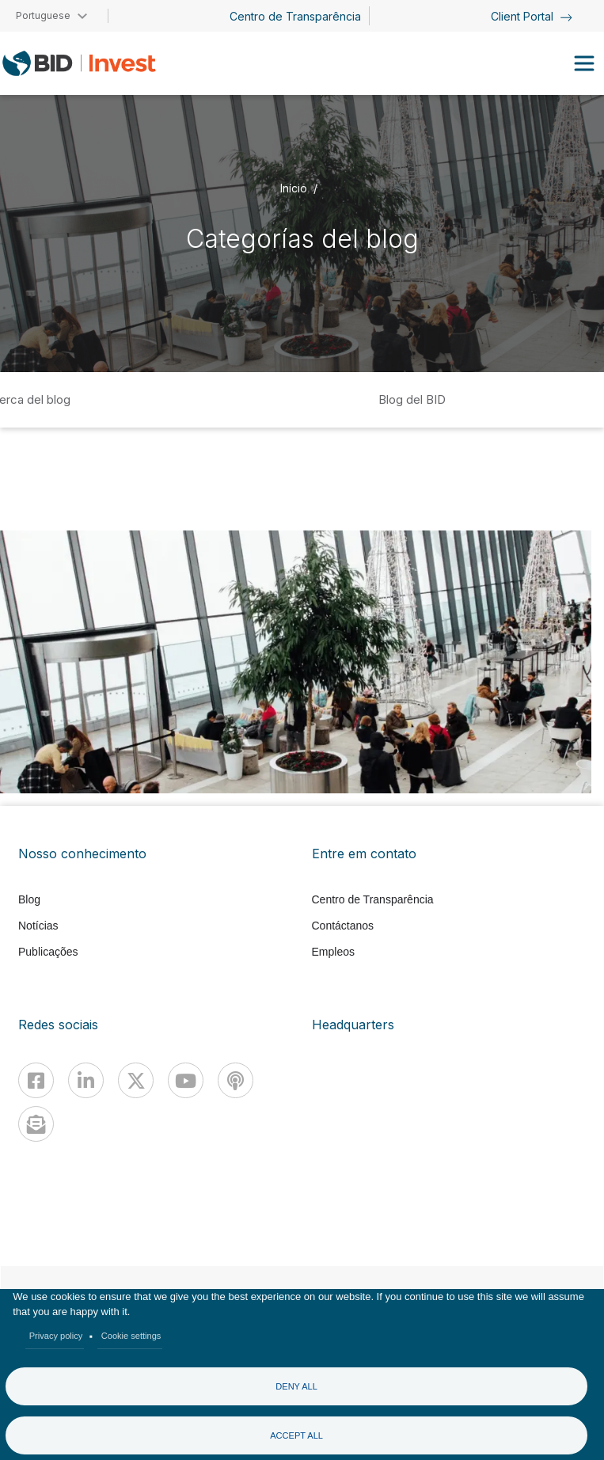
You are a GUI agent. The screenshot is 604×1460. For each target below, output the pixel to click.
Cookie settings (131, 1335)
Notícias (38, 925)
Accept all (296, 1435)
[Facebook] (36, 1080)
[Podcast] (235, 1080)
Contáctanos (343, 925)
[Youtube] (185, 1080)
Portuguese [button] (43, 15)
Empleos (333, 951)
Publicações (48, 951)
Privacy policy (56, 1335)
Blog (29, 899)
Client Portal (531, 16)
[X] (136, 1080)
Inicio (200, 399)
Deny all (296, 1386)
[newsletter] (36, 1124)
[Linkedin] (86, 1080)
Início (293, 187)
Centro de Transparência (295, 16)
